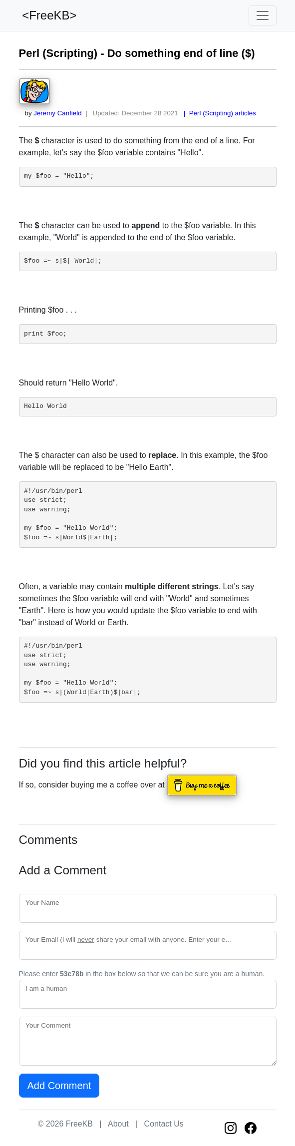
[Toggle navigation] (263, 15)
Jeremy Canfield (57, 113)
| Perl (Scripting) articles (218, 113)
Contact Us (164, 1124)
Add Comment (59, 1085)
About (118, 1124)
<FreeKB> (48, 15)
